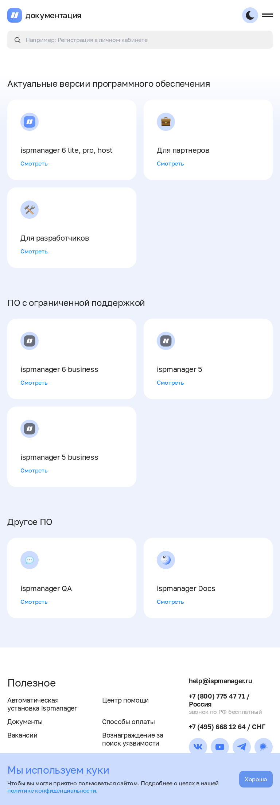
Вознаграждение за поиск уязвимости (132, 739)
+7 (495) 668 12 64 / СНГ (227, 727)
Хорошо (256, 779)
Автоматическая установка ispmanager (42, 704)
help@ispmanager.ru (220, 681)
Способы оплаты (128, 722)
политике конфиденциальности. (52, 790)
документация (54, 15)
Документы (25, 722)
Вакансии (22, 735)
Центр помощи (125, 700)
